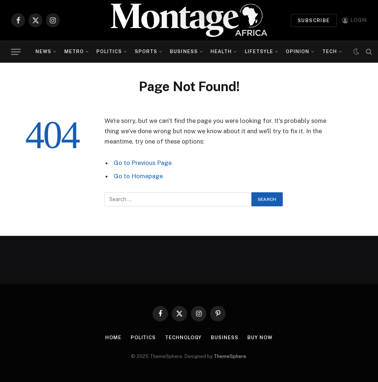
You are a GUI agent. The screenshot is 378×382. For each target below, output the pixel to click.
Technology (183, 337)
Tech (329, 51)
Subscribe (314, 20)
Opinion (297, 51)
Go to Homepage (138, 176)
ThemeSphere (230, 356)
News (43, 51)
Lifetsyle (259, 51)
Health (221, 51)
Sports (146, 51)
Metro (74, 51)
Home (113, 337)
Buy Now (259, 337)
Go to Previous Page (143, 162)
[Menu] (16, 52)
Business (183, 51)
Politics (109, 51)
